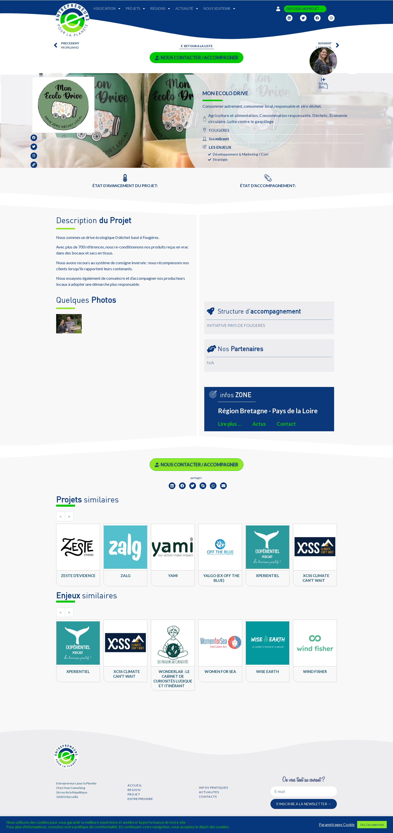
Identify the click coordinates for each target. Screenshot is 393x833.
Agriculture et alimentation (233, 115)
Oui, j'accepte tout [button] (372, 824)
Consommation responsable (285, 115)
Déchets (320, 115)
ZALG (126, 575)
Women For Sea (220, 671)
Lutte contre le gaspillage (250, 121)
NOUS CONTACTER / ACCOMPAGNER (196, 57)
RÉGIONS (160, 9)
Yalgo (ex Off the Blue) (221, 578)
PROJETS (135, 9)
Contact (286, 424)
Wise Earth (267, 671)
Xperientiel (267, 575)
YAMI (173, 575)
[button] (172, 485)
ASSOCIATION (106, 9)
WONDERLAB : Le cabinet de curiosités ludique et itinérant (172, 678)
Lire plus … (229, 424)
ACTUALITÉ (186, 9)
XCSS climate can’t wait (316, 578)
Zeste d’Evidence (78, 575)
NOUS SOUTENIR (219, 9)
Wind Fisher (315, 671)
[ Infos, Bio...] (323, 83)
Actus (259, 424)
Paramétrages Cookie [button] (337, 824)
